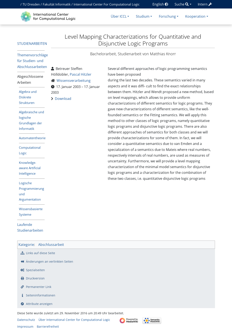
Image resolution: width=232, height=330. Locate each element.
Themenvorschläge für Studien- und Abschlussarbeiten (31, 61)
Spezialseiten (35, 270)
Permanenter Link (38, 287)
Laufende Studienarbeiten (30, 227)
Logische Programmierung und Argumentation (31, 191)
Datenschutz (26, 320)
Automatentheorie (32, 138)
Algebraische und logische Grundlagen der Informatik (31, 120)
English (160, 4)
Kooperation (195, 16)
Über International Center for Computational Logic (74, 320)
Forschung (167, 16)
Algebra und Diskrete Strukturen (28, 97)
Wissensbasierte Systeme (31, 212)
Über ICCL (119, 16)
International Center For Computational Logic (106, 4)
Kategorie (26, 244)
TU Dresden (31, 4)
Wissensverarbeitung (74, 80)
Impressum (25, 326)
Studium (142, 16)
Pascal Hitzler (80, 74)
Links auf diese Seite (40, 253)
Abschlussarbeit (51, 244)
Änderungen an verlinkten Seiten (49, 261)
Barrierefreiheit (48, 326)
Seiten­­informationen (40, 295)
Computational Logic (30, 150)
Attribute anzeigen (39, 304)
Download (63, 98)
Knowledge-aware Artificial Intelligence (30, 168)
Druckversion (35, 278)
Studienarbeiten (32, 43)
